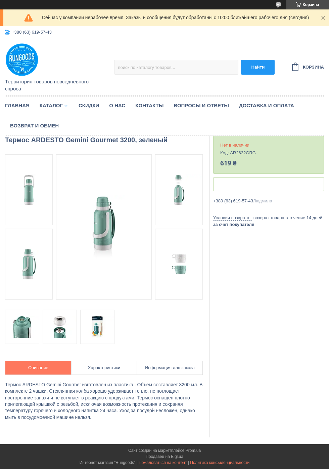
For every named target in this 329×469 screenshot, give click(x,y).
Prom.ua (193, 450)
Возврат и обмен (34, 125)
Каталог (51, 105)
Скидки (89, 105)
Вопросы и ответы (201, 105)
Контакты (149, 105)
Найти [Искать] (258, 67)
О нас (117, 105)
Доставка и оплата (266, 105)
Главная (17, 105)
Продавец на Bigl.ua (164, 456)
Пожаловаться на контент (163, 462)
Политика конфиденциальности (219, 462)
